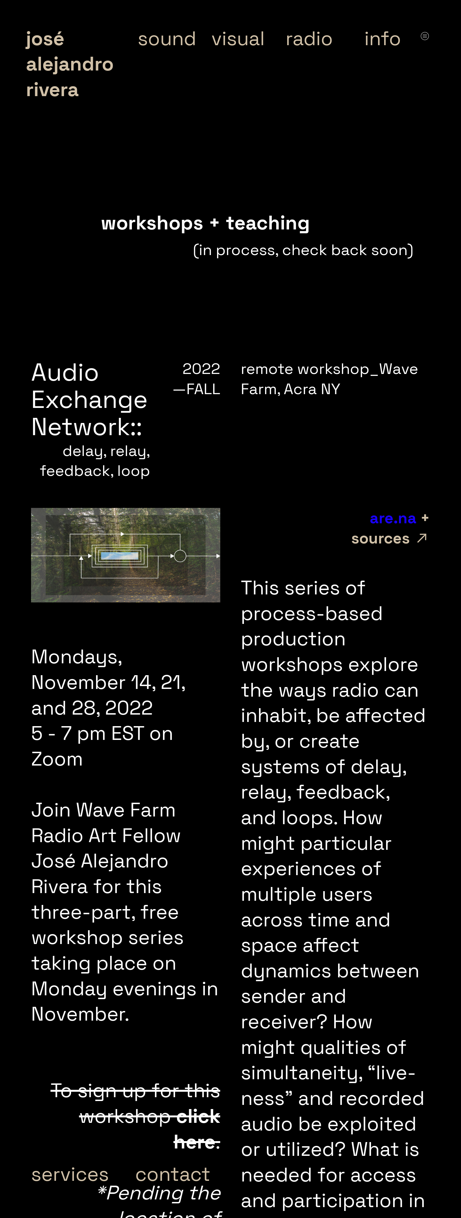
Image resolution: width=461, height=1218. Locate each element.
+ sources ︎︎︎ (361, 528)
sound (167, 38)
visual (238, 38)
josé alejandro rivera (70, 64)
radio (309, 38)
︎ (424, 36)
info (382, 38)
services (70, 1174)
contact (172, 1174)
